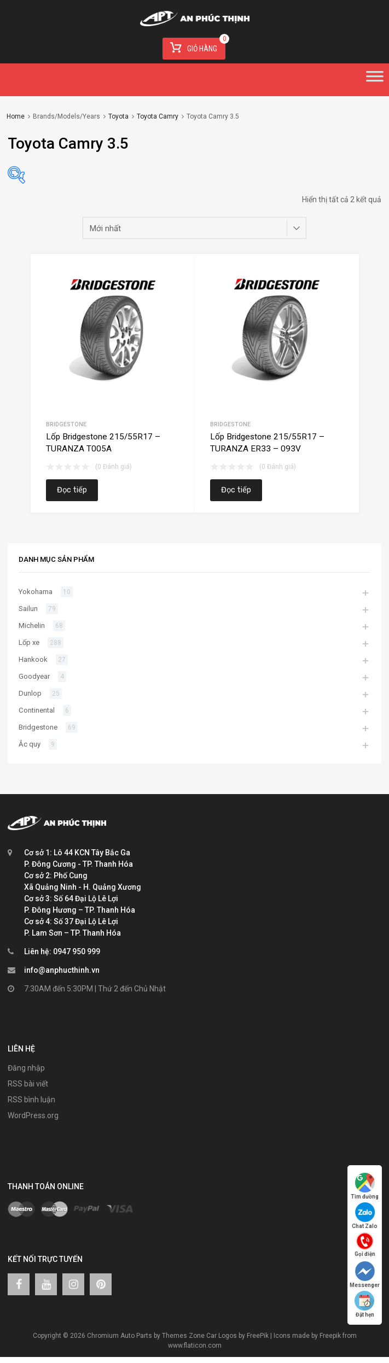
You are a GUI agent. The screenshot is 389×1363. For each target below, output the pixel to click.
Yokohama (36, 592)
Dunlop (30, 693)
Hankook (33, 659)
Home (16, 116)
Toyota (118, 116)
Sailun (28, 608)
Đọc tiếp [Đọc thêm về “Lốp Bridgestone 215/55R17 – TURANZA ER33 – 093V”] (236, 490)
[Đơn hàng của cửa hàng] (195, 228)
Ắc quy (29, 744)
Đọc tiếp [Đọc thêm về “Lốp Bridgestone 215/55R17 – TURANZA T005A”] (72, 490)
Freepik (330, 1336)
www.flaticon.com (195, 1345)
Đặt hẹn (365, 1304)
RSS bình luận (31, 1099)
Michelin (32, 625)
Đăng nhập (26, 1068)
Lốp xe (29, 642)
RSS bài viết (28, 1083)
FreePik (258, 1336)
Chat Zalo (365, 1215)
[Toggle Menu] (375, 80)
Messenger (365, 1274)
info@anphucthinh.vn (62, 970)
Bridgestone (66, 424)
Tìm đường (365, 1186)
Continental (37, 710)
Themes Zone (183, 1336)
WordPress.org (33, 1115)
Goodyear (34, 676)
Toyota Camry (157, 116)
